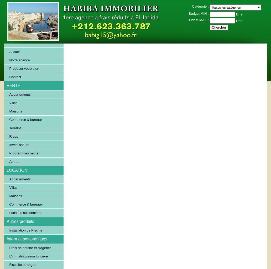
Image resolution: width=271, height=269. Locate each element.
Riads (13, 136)
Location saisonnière (25, 213)
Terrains (15, 128)
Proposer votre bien (24, 69)
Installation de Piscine (26, 230)
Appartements (20, 94)
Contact (15, 77)
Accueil (14, 52)
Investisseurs (19, 145)
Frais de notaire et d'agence (30, 248)
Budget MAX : (198, 20)
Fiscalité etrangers (23, 265)
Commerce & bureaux (26, 120)
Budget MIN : (199, 13)
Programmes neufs (23, 153)
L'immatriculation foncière (28, 256)
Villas (13, 103)
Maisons (15, 111)
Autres (14, 162)
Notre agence (19, 60)
